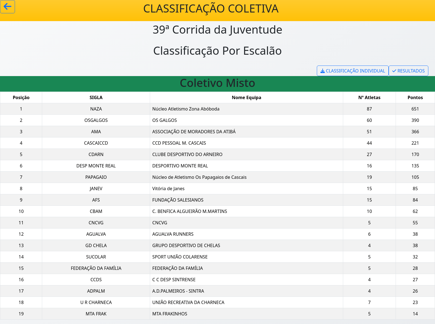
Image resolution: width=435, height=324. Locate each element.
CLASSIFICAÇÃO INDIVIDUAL (352, 71)
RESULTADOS (408, 71)
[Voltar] (7, 6)
